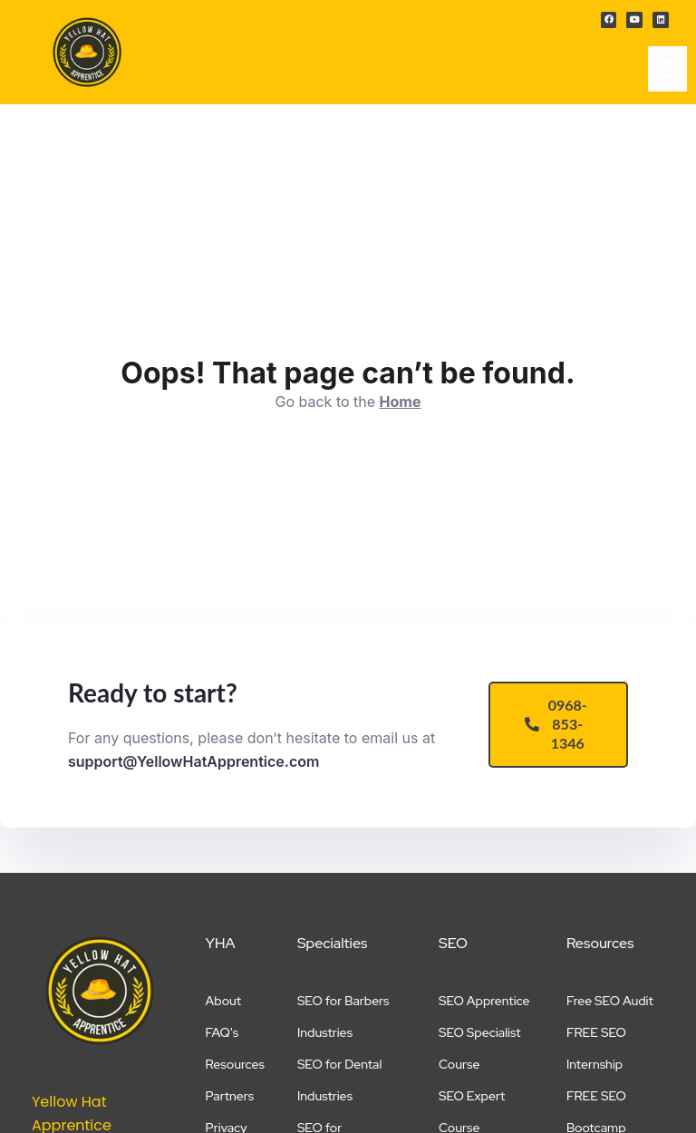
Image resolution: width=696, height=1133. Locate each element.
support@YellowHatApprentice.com (193, 761)
